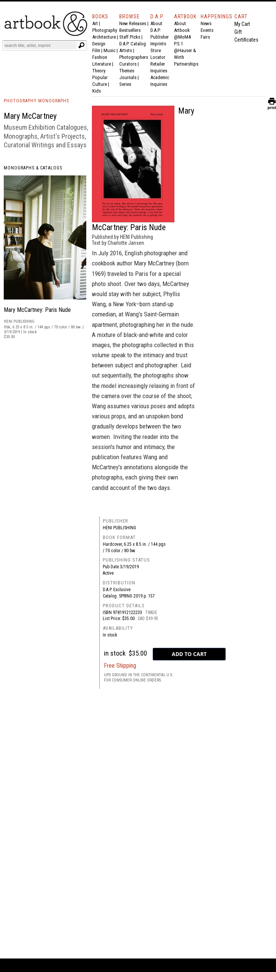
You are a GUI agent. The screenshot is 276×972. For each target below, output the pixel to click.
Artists (125, 50)
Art (95, 23)
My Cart (242, 24)
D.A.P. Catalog (132, 43)
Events (207, 30)
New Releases (132, 23)
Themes (126, 70)
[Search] (40, 45)
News (206, 23)
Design (98, 43)
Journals (127, 77)
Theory (98, 70)
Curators (127, 64)
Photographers (133, 57)
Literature (101, 64)
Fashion (99, 57)
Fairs (205, 37)
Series (125, 84)
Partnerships (186, 64)
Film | (98, 50)
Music (110, 50)
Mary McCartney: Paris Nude (37, 309)
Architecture (104, 37)
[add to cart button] (189, 654)
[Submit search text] (81, 45)
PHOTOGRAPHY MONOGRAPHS (36, 100)
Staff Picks (129, 37)
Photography (104, 30)
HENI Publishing (119, 527)
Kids (96, 91)
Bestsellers (130, 30)
